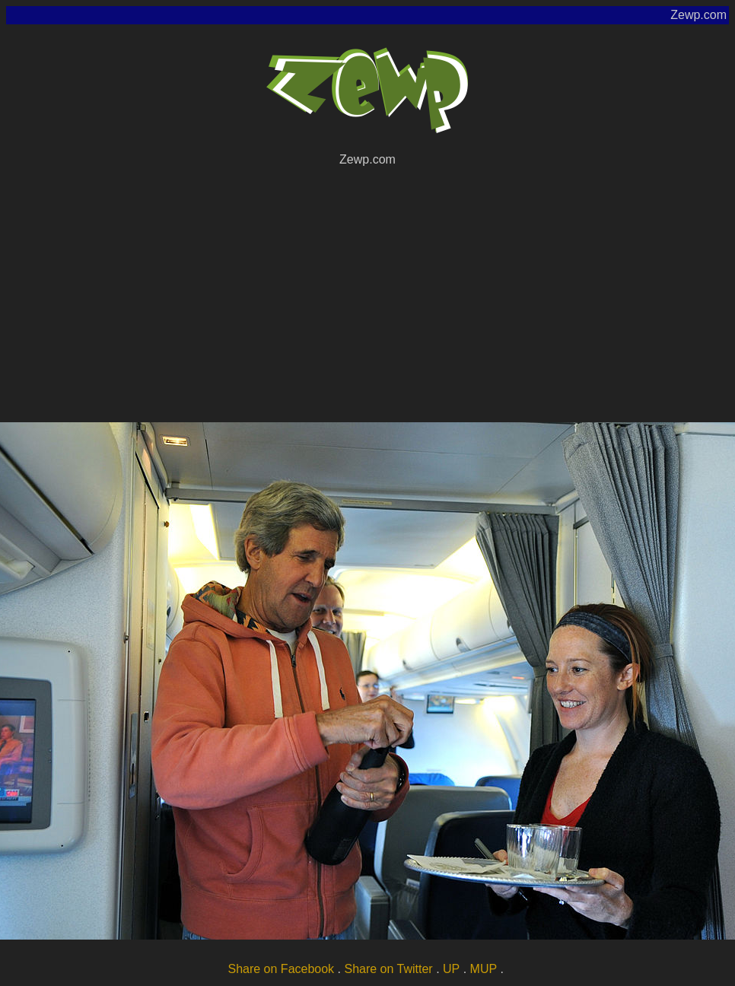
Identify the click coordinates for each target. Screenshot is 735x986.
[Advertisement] (368, 292)
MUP (484, 968)
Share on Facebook (281, 968)
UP (451, 968)
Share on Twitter (388, 968)
